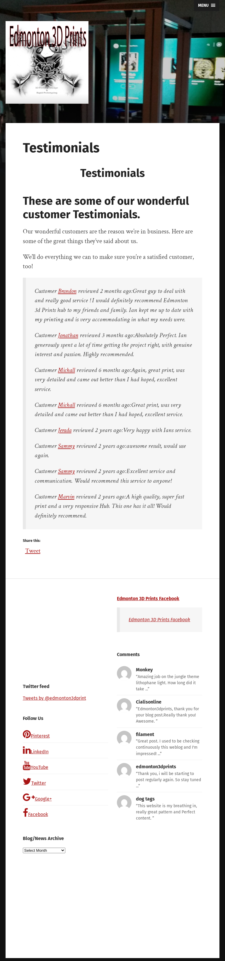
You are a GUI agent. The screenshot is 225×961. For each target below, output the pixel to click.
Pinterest (37, 734)
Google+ (37, 799)
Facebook (36, 815)
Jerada (65, 430)
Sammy (67, 446)
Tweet (33, 549)
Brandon (68, 291)
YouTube (36, 767)
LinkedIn (36, 750)
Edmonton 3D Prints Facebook (149, 598)
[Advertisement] (65, 632)
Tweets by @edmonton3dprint (55, 698)
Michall (67, 370)
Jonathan (69, 335)
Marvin (67, 496)
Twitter (35, 783)
